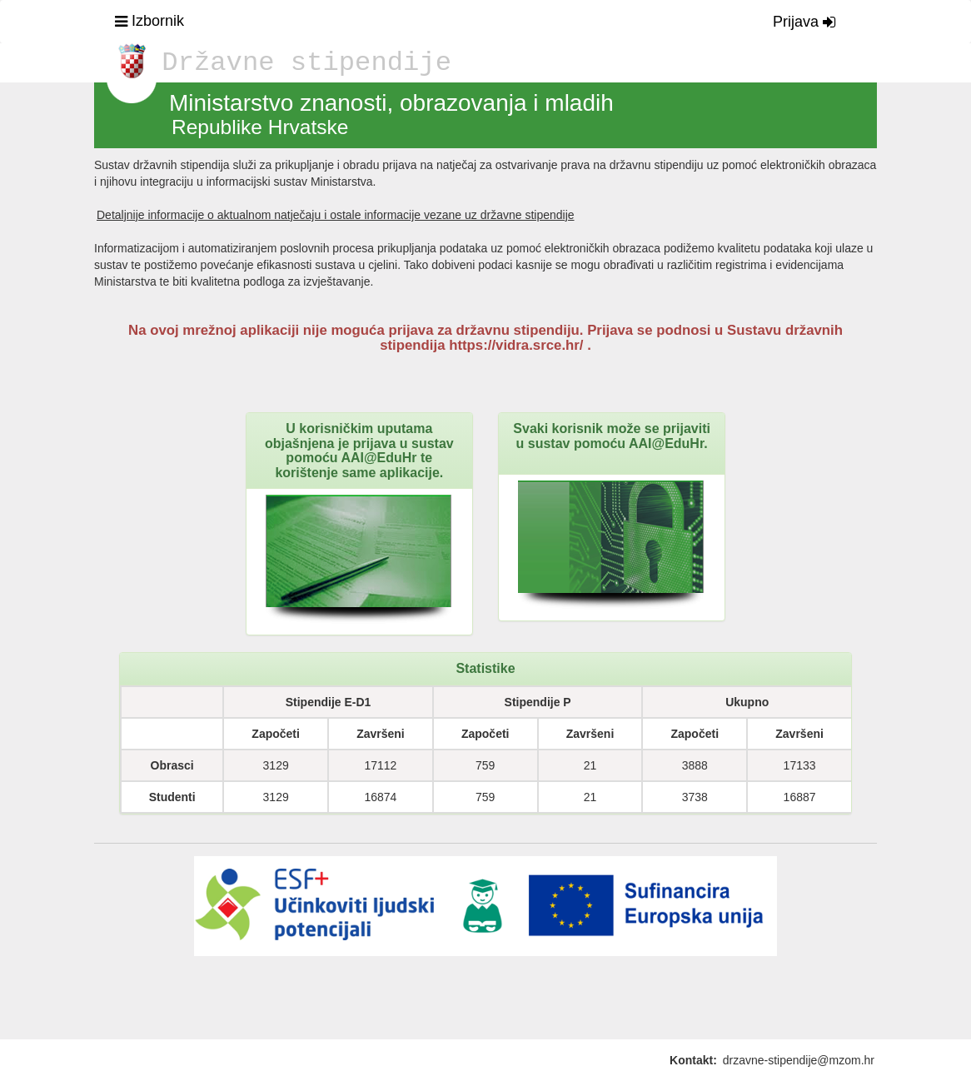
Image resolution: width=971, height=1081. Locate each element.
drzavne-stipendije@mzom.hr (798, 1060)
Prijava (804, 21)
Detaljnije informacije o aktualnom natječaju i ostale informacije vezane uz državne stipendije (336, 215)
